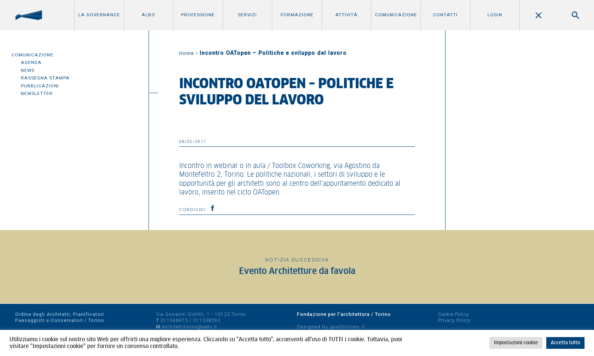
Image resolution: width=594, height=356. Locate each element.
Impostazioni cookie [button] (516, 342)
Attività (346, 14)
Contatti (445, 14)
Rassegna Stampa (45, 78)
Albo (148, 14)
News (27, 70)
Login (495, 14)
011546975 (174, 320)
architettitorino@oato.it (189, 327)
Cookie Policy (453, 314)
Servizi (247, 14)
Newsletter (37, 93)
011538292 (206, 320)
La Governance (99, 14)
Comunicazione (396, 14)
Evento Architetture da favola (297, 271)
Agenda (31, 62)
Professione (198, 14)
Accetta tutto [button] (565, 342)
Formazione (297, 14)
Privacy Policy (454, 320)
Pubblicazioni (40, 86)
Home (186, 53)
